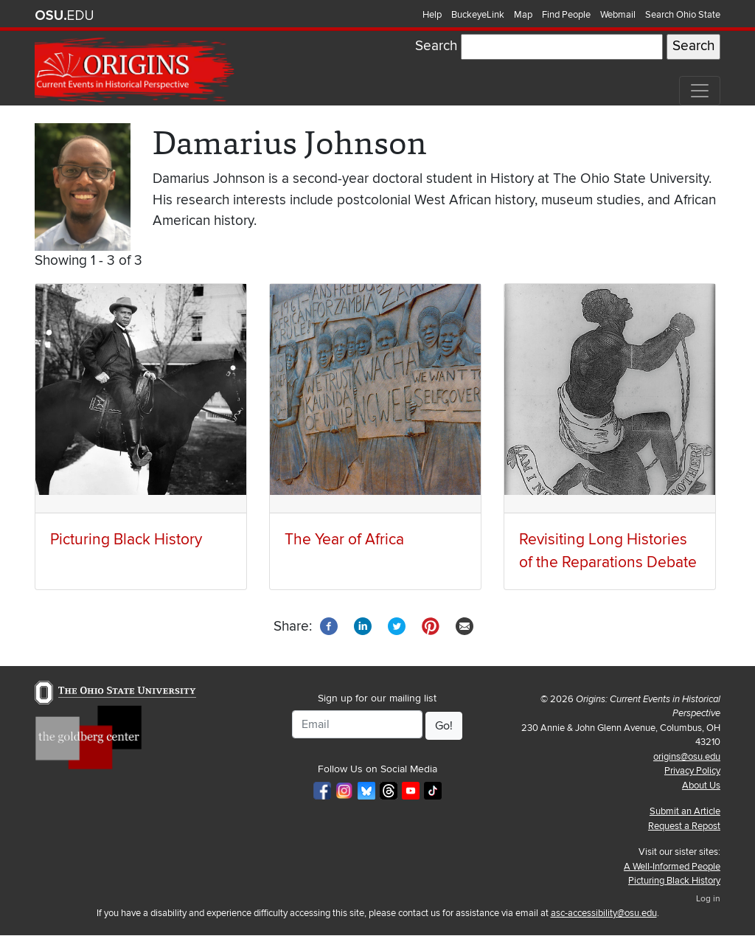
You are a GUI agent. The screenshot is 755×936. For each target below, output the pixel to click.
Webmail (618, 15)
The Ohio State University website (64, 15)
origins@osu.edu (686, 757)
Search (436, 46)
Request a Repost (684, 826)
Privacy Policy (692, 771)
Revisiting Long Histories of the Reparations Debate (608, 551)
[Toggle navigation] (699, 90)
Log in (708, 898)
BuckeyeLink (477, 15)
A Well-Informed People (672, 867)
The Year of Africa (344, 539)
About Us (701, 785)
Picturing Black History (126, 539)
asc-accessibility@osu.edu (604, 913)
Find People (566, 15)
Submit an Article (685, 811)
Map (523, 15)
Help (432, 15)
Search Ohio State (682, 15)
